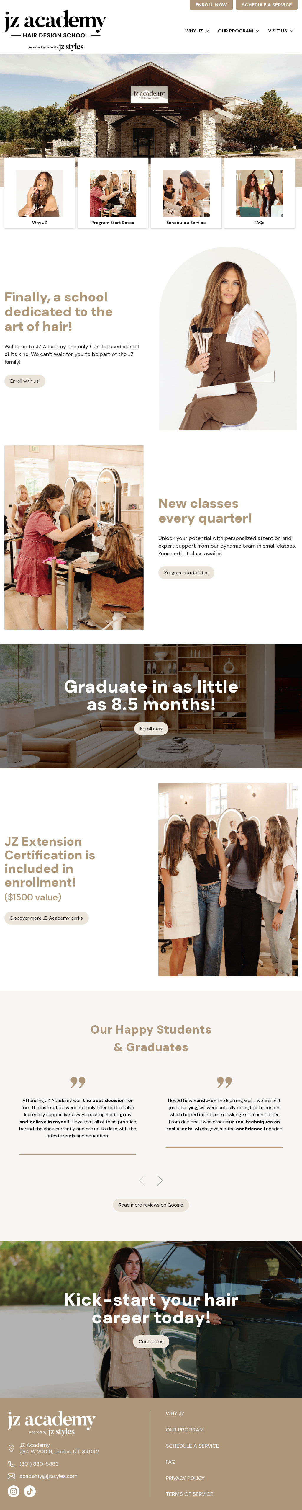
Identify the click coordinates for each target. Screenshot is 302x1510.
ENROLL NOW (211, 5)
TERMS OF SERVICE (189, 1494)
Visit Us (280, 31)
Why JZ (197, 31)
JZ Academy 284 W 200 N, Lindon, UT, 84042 (59, 1448)
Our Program (238, 31)
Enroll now (151, 728)
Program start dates (186, 572)
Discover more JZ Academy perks (46, 918)
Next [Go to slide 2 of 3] (160, 1181)
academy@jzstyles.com (48, 1476)
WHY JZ (175, 1414)
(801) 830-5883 (39, 1464)
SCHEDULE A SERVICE (267, 5)
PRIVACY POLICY (185, 1478)
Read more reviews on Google (151, 1205)
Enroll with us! (25, 381)
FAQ (170, 1462)
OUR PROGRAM (185, 1430)
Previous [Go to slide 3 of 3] (142, 1181)
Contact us (151, 1341)
